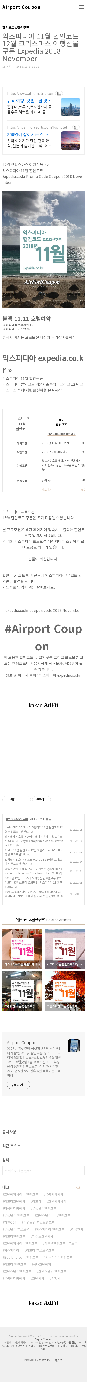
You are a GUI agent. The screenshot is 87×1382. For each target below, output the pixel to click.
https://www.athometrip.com (30, 93)
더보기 (78, 1187)
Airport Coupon (21, 7)
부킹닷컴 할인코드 (16, 1215)
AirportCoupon (43, 1339)
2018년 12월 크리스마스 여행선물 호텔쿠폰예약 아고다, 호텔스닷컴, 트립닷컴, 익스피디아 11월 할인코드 (33, 882)
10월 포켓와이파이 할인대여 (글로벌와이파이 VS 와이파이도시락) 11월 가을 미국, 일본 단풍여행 (33, 894)
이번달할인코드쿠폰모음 (60, 1243)
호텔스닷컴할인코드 (17, 1271)
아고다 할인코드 (15, 1264)
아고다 (36, 1201)
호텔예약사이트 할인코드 (21, 1194)
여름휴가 (77, 1229)
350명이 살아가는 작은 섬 (27, 134)
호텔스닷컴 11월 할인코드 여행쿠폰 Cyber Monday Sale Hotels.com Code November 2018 (33, 871)
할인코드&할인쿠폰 (17, 819)
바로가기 (47, 489)
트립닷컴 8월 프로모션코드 (42, 1345)
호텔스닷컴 (43, 1215)
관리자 (59, 1360)
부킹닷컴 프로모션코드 (39, 1222)
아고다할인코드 (14, 1236)
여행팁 (55, 1278)
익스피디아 (11, 1250)
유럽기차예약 (54, 1194)
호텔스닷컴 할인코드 (52, 1271)
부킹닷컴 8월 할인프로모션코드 (63, 1347)
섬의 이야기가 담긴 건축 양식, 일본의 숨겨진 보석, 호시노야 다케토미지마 (29, 143)
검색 (80, 1170)
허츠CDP (10, 1222)
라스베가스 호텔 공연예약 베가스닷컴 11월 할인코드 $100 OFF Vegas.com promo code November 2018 (34, 840)
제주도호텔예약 (42, 1236)
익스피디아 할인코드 (50, 1229)
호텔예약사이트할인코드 (20, 1243)
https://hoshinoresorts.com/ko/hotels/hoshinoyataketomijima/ (38, 127)
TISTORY (44, 1360)
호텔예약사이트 (58, 1201)
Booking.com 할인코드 (21, 1257)
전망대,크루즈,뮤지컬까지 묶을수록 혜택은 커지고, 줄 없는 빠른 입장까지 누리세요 (29, 109)
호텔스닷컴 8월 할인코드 (68, 1342)
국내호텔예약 (42, 1264)
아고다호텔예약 (14, 1201)
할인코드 (64, 1215)
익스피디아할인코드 (59, 1257)
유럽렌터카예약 (14, 1278)
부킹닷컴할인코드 (44, 1208)
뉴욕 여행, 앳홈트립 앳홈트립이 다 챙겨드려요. (29, 100)
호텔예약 (38, 1278)
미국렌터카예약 (14, 1208)
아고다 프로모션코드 (40, 1250)
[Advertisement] (43, 755)
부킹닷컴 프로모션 (16, 1229)
